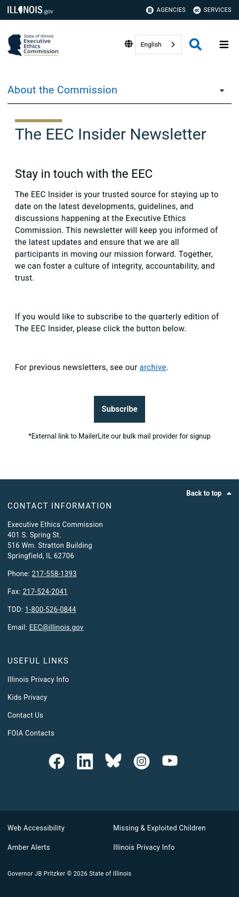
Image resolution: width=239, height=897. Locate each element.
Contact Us (25, 715)
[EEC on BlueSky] (113, 762)
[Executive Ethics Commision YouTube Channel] (170, 762)
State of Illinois (110, 873)
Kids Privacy (27, 697)
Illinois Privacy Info (38, 679)
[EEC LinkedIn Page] (85, 762)
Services (212, 10)
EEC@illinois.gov (56, 627)
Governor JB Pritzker (36, 873)
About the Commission (62, 90)
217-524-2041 (45, 592)
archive (153, 367)
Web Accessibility (36, 828)
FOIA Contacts (30, 733)
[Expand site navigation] (224, 44)
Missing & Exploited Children (159, 828)
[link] (57, 762)
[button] (119, 409)
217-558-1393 (54, 574)
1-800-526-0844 (50, 609)
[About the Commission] (219, 90)
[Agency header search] (195, 44)
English (151, 44)
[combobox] (158, 44)
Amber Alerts (28, 847)
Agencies (166, 10)
